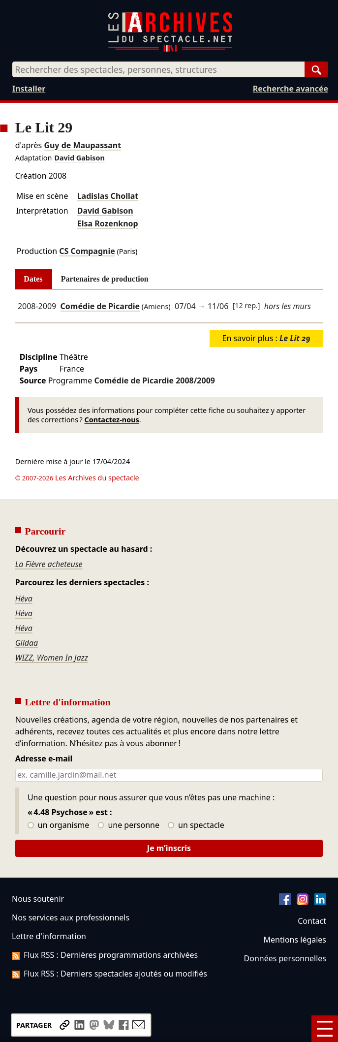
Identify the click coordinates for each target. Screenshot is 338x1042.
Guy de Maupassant (82, 145)
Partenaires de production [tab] (105, 279)
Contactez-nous (112, 419)
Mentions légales (295, 939)
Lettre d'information (49, 936)
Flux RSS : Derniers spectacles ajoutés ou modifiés (109, 973)
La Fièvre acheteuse (49, 564)
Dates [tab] (33, 279)
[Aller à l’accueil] (170, 49)
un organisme (58, 825)
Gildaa (26, 642)
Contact (312, 921)
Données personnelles (285, 958)
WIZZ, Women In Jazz (51, 657)
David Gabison (79, 157)
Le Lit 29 (294, 338)
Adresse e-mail (44, 759)
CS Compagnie (87, 251)
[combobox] (158, 69)
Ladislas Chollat (108, 195)
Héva (23, 598)
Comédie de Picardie (100, 306)
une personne (128, 825)
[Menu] (324, 1028)
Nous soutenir (38, 898)
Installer (28, 88)
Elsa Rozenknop (107, 223)
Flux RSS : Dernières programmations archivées (105, 954)
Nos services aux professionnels (70, 917)
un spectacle (196, 825)
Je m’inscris (169, 848)
